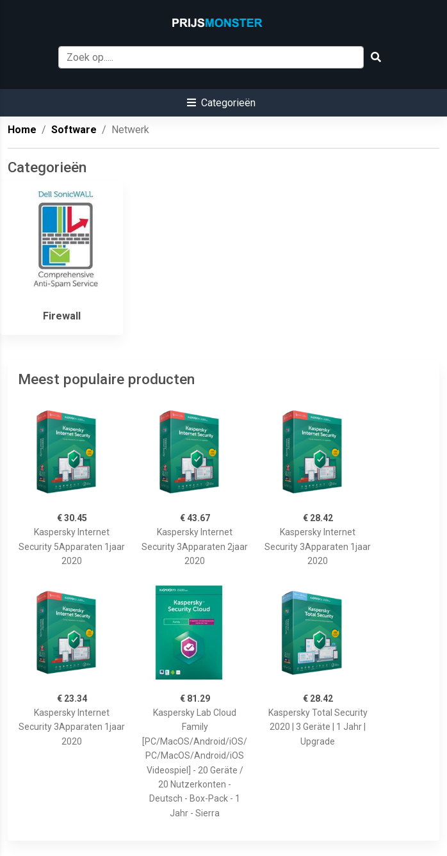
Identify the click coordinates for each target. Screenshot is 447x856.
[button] (221, 103)
